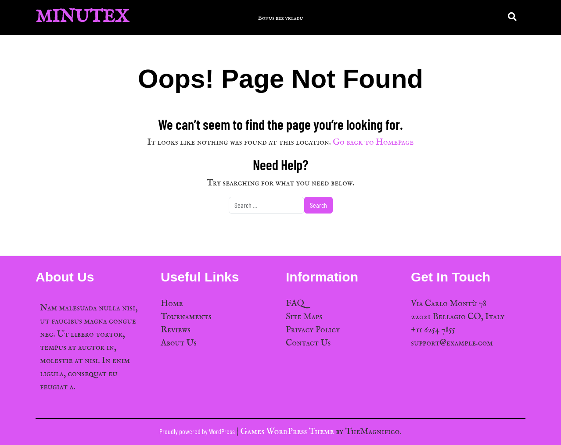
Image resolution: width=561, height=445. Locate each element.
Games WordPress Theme (288, 431)
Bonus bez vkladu (280, 18)
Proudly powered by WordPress (197, 431)
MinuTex (82, 17)
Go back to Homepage (373, 142)
